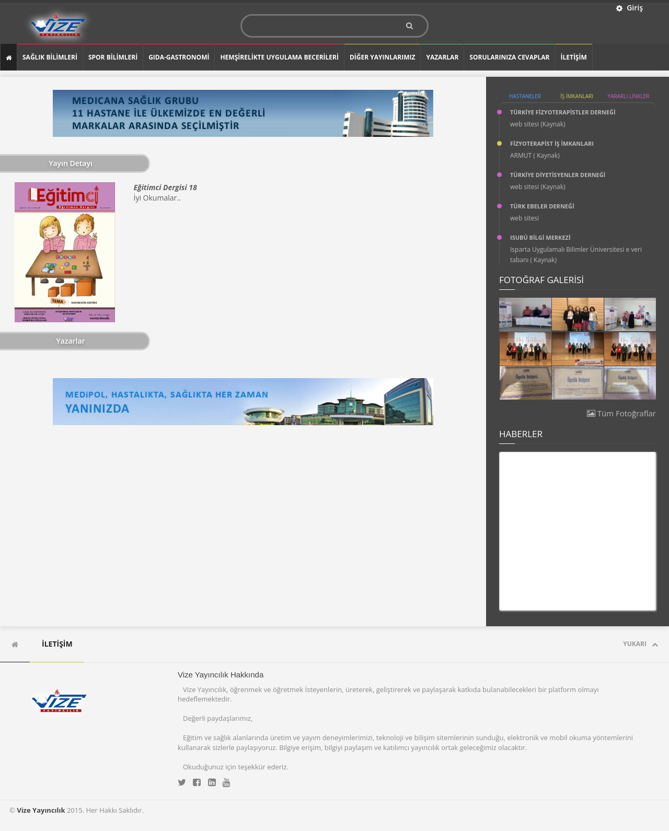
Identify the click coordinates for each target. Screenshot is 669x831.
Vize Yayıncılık (41, 810)
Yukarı (640, 643)
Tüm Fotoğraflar (621, 413)
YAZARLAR (442, 57)
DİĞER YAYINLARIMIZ (382, 57)
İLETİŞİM (573, 57)
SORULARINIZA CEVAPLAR (509, 57)
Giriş (629, 8)
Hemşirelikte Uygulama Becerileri (279, 57)
